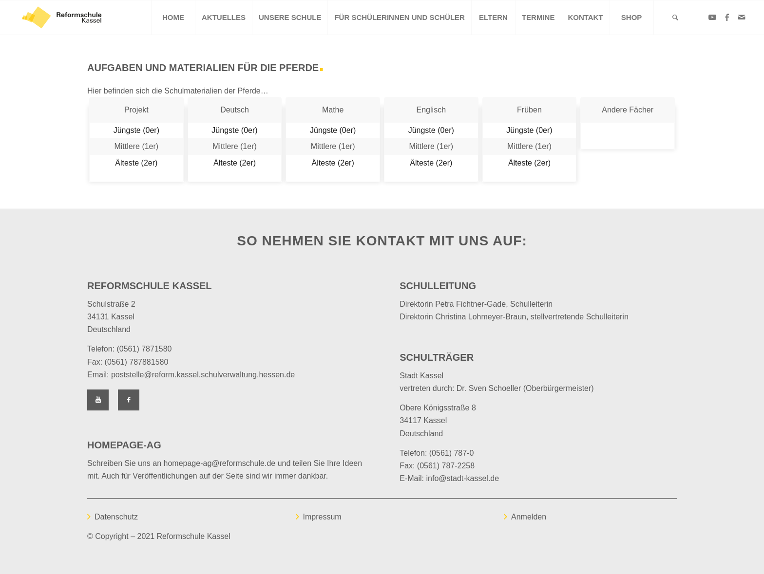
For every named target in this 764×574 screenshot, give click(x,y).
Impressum (322, 517)
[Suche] (675, 17)
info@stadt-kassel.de (462, 478)
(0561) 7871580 (144, 349)
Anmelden (528, 517)
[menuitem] (173, 17)
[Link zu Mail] (741, 17)
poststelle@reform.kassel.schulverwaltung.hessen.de (203, 374)
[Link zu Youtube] (712, 17)
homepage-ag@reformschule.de (220, 463)
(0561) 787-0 (451, 453)
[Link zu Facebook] (727, 17)
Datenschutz (116, 517)
